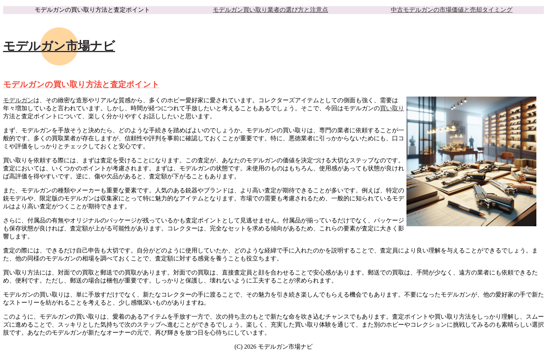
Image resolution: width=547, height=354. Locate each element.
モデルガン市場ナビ (59, 46)
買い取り (392, 108)
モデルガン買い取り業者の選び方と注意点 (270, 9)
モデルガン (18, 100)
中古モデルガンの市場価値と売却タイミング (451, 9)
